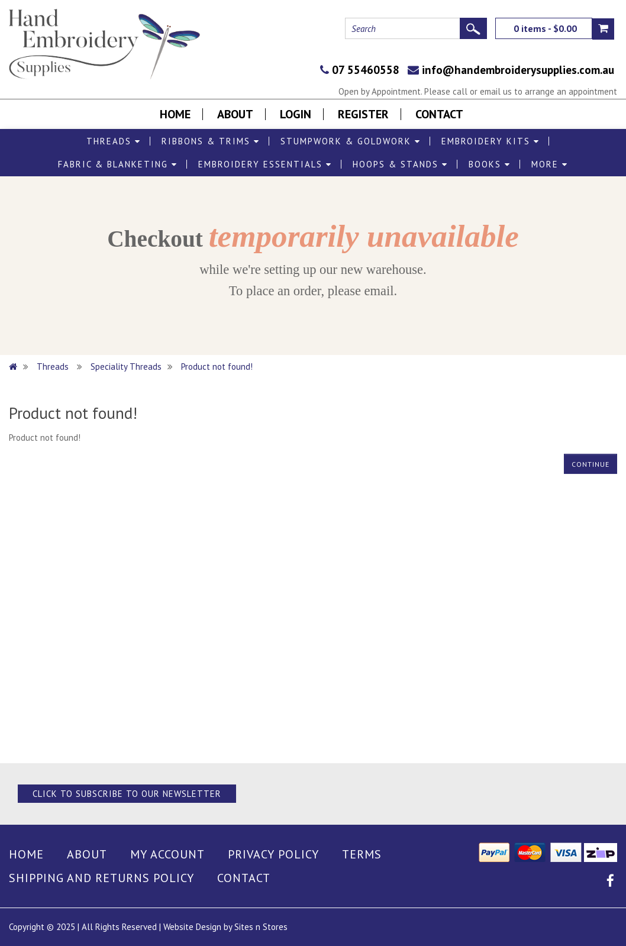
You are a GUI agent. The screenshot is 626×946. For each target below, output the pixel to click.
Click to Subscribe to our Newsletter (127, 793)
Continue (590, 464)
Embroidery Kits (490, 141)
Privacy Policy (273, 854)
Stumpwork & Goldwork (350, 141)
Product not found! (217, 366)
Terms (362, 854)
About (235, 114)
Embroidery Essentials (265, 164)
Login (295, 114)
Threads (113, 141)
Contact (439, 114)
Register (363, 114)
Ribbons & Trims (211, 141)
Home (175, 114)
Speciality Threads (126, 366)
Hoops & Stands (400, 164)
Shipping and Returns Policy (101, 878)
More (549, 164)
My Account (167, 854)
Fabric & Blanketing (118, 164)
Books (490, 164)
